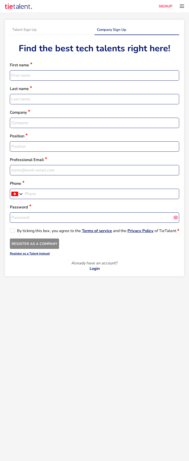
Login (95, 268)
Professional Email (27, 160)
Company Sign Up (111, 29)
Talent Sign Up (24, 29)
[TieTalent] (18, 6)
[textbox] (94, 75)
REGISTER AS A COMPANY (34, 243)
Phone (15, 183)
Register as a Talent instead (30, 253)
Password (19, 207)
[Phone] (101, 194)
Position (17, 136)
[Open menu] (182, 6)
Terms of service (97, 231)
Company (18, 112)
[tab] (52, 30)
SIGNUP (165, 6)
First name (19, 65)
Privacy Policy (140, 231)
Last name (19, 89)
